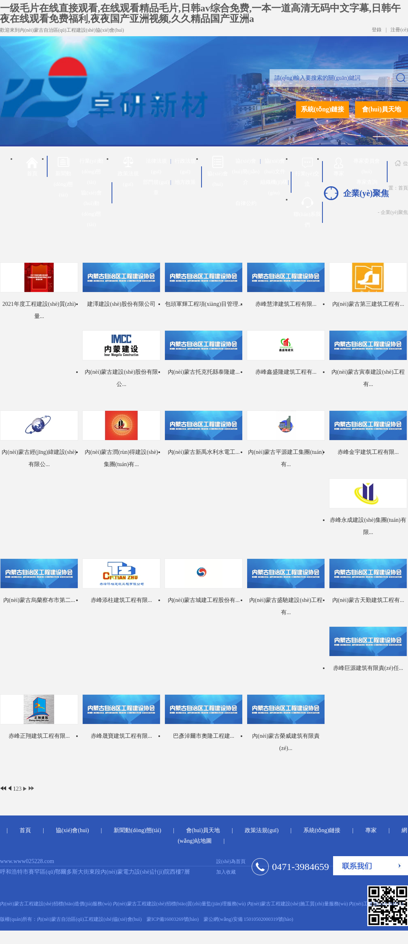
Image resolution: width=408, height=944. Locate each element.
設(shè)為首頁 (231, 861)
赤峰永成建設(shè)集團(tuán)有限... (368, 526)
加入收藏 (226, 872)
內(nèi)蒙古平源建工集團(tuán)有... (286, 458)
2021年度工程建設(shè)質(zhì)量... (39, 310)
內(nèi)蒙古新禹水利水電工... (204, 452)
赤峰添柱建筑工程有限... (121, 600)
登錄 (377, 30)
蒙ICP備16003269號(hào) (173, 919)
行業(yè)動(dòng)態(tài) (91, 171)
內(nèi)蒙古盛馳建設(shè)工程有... (285, 606)
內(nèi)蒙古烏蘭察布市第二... (39, 600)
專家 (339, 165)
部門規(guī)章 (156, 187)
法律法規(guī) (156, 166)
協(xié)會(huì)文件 (274, 166)
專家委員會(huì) (366, 166)
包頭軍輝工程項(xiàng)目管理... (204, 304)
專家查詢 (366, 182)
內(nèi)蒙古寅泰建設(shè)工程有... (368, 378)
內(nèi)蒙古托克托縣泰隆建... (204, 372)
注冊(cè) (399, 30)
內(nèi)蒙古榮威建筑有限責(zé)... (286, 742)
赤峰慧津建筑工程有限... (286, 304)
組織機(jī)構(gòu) (274, 187)
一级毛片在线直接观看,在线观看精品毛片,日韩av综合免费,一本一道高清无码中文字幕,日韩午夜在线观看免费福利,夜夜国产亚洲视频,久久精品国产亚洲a (200, 13)
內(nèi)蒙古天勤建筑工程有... (368, 600)
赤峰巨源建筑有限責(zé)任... (368, 668)
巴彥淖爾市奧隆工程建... (204, 736)
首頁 (32, 166)
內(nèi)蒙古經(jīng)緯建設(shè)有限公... (39, 458)
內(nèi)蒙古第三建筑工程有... (368, 304)
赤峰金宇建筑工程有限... (368, 452)
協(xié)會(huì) (217, 171)
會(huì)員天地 (381, 109)
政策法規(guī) (128, 171)
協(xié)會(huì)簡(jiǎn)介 (246, 171)
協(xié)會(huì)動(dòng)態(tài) (91, 208)
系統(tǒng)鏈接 (322, 109)
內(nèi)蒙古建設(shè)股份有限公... (121, 378)
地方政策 (185, 182)
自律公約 (246, 203)
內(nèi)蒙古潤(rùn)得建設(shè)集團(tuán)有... (121, 458)
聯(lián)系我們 (307, 212)
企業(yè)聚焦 (394, 212)
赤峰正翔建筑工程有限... (39, 736)
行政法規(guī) (185, 166)
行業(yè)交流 (307, 171)
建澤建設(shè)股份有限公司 (121, 304)
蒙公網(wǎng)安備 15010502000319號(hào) (248, 919)
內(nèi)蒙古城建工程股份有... (204, 600)
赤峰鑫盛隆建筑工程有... (286, 372)
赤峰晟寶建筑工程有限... (121, 736)
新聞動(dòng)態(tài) (63, 177)
